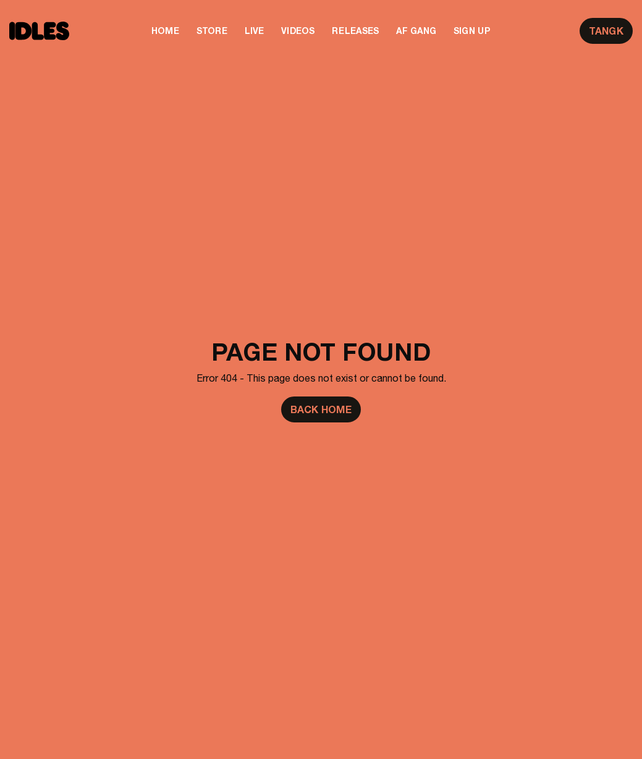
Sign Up (472, 30)
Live (254, 30)
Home (165, 30)
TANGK (606, 31)
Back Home (321, 409)
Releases (355, 30)
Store (211, 30)
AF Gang (416, 30)
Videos (298, 30)
